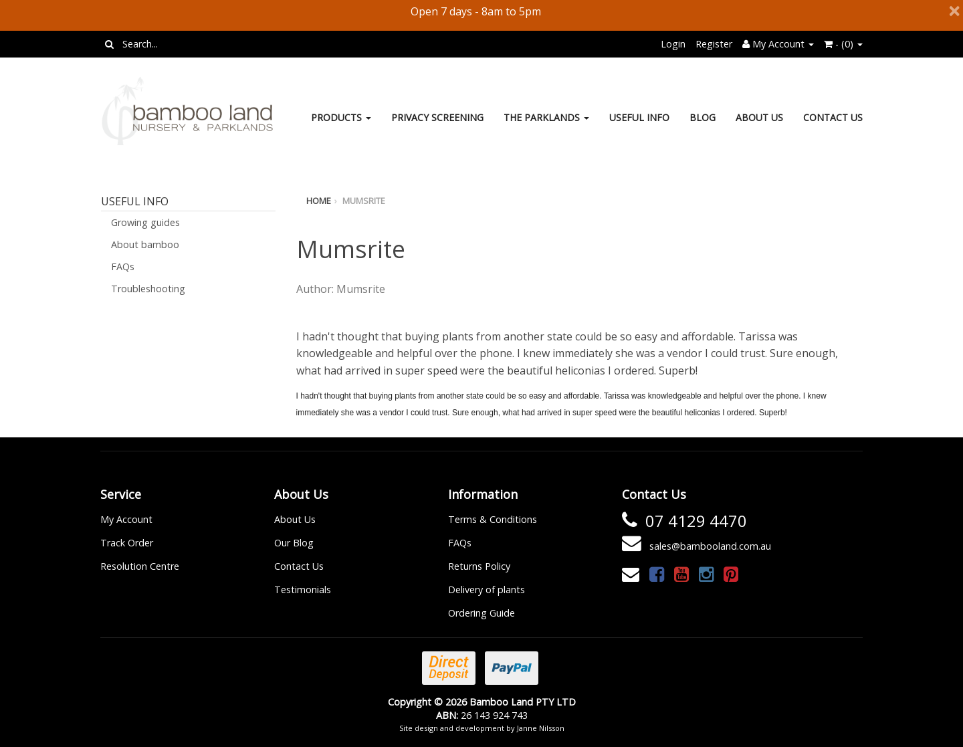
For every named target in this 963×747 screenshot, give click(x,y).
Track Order (126, 542)
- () (843, 43)
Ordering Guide (481, 613)
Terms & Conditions (492, 519)
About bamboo (145, 244)
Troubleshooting (148, 288)
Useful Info (639, 117)
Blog (702, 117)
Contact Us (833, 117)
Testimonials (302, 589)
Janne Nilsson (540, 728)
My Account (126, 519)
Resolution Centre (139, 566)
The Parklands (546, 117)
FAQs (122, 266)
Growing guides (145, 222)
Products (341, 117)
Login (673, 43)
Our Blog (294, 542)
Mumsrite (363, 201)
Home (318, 201)
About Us (759, 117)
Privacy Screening (437, 117)
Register (714, 43)
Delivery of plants (486, 589)
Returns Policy (479, 566)
